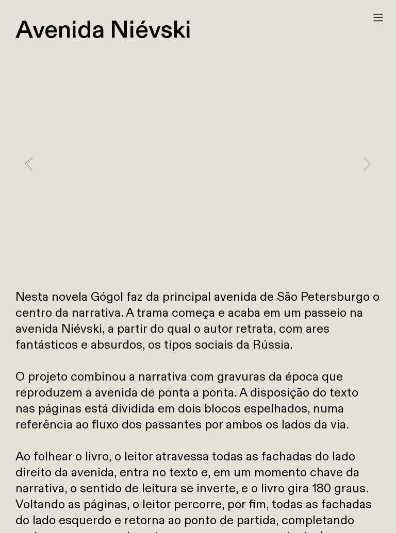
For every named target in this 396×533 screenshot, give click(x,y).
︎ (378, 18)
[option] (198, 164)
